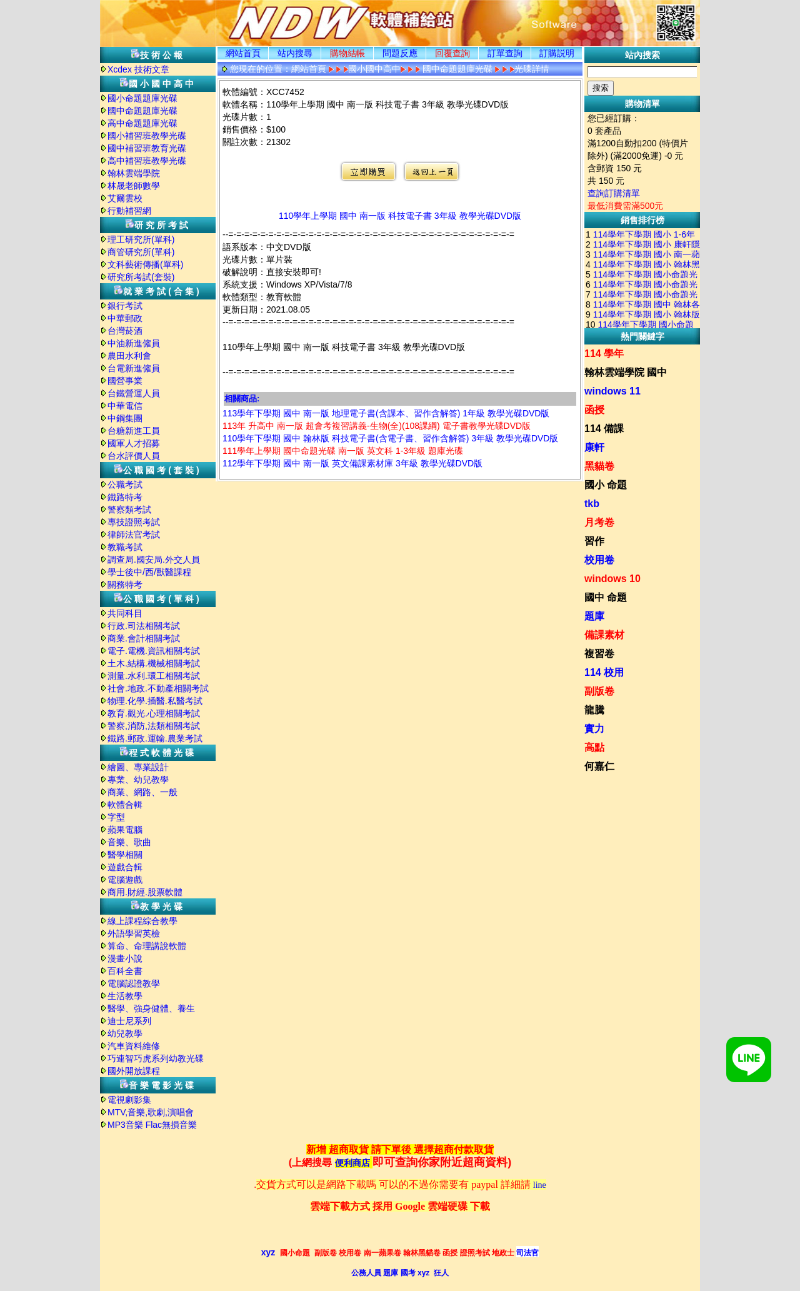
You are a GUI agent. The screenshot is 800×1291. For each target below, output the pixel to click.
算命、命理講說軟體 (147, 946)
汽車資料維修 (134, 1046)
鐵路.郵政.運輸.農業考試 (155, 738)
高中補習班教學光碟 (147, 161)
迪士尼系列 (129, 1021)
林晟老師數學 (134, 186)
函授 (594, 409)
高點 (594, 747)
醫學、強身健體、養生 (151, 1008)
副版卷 (599, 691)
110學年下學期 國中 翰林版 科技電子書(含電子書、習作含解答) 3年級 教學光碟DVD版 (390, 438)
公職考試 (125, 485)
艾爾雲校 (125, 198)
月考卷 (599, 522)
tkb (591, 503)
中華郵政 (125, 318)
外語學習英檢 (134, 933)
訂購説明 (556, 53)
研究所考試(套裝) (141, 277)
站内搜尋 (295, 53)
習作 (594, 541)
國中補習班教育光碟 (147, 148)
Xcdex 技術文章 (138, 69)
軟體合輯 (125, 805)
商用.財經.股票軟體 (145, 892)
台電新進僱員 (134, 368)
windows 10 (612, 578)
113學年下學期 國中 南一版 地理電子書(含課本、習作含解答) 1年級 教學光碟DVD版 (385, 413)
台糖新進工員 (134, 431)
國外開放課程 (134, 1071)
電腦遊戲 (125, 880)
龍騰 (594, 710)
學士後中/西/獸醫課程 (149, 572)
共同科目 (125, 613)
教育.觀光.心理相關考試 (154, 713)
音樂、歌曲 (129, 842)
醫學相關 (125, 855)
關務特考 (125, 585)
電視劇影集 (129, 1100)
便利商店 (352, 1163)
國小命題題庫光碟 (143, 98)
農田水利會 (129, 356)
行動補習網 (129, 211)
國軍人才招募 (134, 443)
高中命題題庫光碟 (143, 123)
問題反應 (400, 53)
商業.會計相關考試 (144, 638)
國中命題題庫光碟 (143, 111)
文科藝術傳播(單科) (145, 264)
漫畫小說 (125, 958)
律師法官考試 (134, 535)
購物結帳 (347, 53)
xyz (268, 1252)
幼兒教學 (125, 1033)
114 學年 (604, 353)
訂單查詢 (505, 53)
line (539, 1185)
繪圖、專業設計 (138, 767)
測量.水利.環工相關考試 (154, 676)
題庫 (594, 616)
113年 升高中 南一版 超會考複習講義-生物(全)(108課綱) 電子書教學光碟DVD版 (376, 426)
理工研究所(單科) (141, 239)
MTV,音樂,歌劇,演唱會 (151, 1112)
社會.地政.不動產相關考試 (158, 688)
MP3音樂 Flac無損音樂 (152, 1125)
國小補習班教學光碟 (147, 136)
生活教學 (125, 996)
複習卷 (599, 653)
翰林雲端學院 (134, 173)
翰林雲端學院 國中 (625, 372)
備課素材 (604, 635)
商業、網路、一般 (143, 792)
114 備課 (604, 428)
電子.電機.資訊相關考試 (154, 651)
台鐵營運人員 (134, 393)
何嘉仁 (599, 766)
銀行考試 (125, 306)
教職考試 (125, 547)
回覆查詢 (452, 53)
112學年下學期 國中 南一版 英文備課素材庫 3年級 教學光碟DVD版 (352, 463)
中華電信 (125, 406)
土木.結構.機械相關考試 (154, 663)
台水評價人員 (134, 456)
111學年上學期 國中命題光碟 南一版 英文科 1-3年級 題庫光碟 (342, 451)
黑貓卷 (599, 466)
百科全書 (125, 971)
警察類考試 (129, 510)
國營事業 (125, 381)
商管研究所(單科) (141, 252)
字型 (116, 817)
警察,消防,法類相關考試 (154, 726)
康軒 (594, 447)
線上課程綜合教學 (143, 921)
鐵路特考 (125, 497)
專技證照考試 (134, 522)
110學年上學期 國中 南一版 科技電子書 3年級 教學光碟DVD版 (400, 216)
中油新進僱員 (134, 343)
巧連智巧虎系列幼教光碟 (156, 1058)
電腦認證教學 (134, 983)
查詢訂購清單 (614, 193)
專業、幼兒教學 (138, 780)
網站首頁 (243, 53)
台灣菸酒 (125, 331)
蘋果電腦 (125, 830)
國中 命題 (605, 597)
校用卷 (599, 560)
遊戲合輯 (125, 867)
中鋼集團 (125, 418)
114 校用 (604, 672)
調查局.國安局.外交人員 (154, 560)
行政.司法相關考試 (144, 626)
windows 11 (612, 391)
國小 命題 (605, 485)
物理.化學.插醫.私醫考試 (155, 701)
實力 (594, 728)
